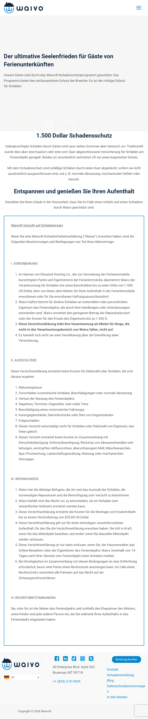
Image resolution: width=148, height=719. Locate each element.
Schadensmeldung (120, 675)
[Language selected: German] (21, 677)
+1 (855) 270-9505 (67, 681)
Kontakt (113, 669)
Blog (110, 680)
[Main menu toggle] (138, 7)
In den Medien (117, 697)
